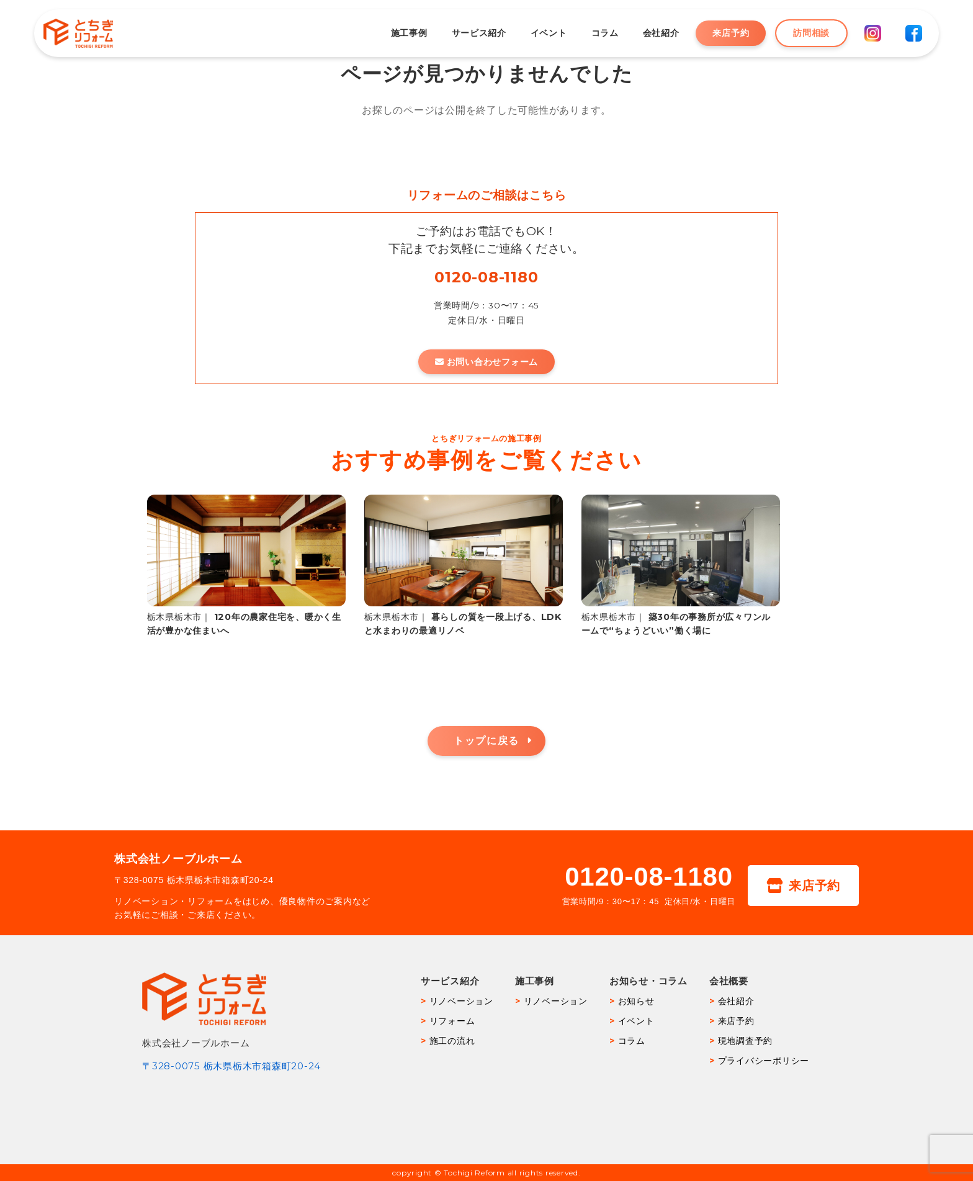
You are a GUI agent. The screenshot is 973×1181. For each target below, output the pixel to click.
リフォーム (452, 1020)
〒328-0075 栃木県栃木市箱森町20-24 (231, 1066)
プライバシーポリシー (764, 1060)
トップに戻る (486, 741)
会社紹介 (652, 32)
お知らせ (636, 1001)
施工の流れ (452, 1040)
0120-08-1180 (486, 277)
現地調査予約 (745, 1040)
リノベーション (461, 1001)
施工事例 (400, 32)
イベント (539, 32)
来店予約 (721, 32)
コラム (595, 32)
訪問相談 (802, 32)
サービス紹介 (469, 32)
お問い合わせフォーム (486, 361)
